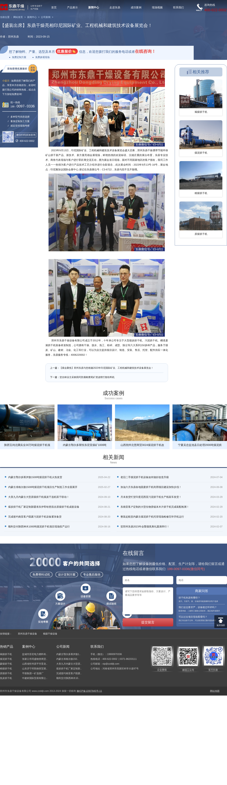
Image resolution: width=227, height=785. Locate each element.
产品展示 (72, 7)
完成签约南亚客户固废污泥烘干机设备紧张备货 (35, 516)
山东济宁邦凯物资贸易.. (34, 668)
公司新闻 (45, 17)
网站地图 (215, 691)
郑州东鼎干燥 (145, 150)
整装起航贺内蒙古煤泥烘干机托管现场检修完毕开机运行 (152, 516)
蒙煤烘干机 (6, 663)
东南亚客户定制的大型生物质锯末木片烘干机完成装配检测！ (155, 506)
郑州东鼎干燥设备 (27, 633)
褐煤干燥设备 (50, 633)
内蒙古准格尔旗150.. (67, 659)
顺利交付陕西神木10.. (67, 678)
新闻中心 (93, 7)
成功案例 (136, 7)
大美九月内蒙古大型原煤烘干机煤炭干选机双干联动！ (38, 497)
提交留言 (147, 622)
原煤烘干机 (6, 673)
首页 (54, 7)
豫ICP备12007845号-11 (89, 691)
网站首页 (18, 17)
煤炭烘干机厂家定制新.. (69, 668)
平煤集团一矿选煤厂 (33, 673)
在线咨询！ (145, 51)
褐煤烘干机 (6, 654)
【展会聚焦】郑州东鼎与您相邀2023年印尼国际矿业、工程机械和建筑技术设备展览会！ (106, 368)
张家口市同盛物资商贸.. (34, 659)
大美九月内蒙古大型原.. (69, 663)
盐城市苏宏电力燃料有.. (34, 654)
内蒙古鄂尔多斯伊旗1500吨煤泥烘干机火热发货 (35, 477)
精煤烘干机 (6, 668)
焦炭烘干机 (6, 678)
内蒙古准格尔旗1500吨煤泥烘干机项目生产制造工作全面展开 (42, 487)
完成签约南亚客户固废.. (69, 673)
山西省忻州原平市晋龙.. (34, 663)
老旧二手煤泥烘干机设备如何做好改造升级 (145, 477)
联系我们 (178, 7)
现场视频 (157, 7)
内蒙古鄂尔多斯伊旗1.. (68, 654)
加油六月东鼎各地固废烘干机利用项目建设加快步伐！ (151, 487)
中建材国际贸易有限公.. (34, 678)
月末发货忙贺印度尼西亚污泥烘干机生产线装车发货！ (151, 497)
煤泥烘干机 (6, 659)
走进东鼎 (114, 7)
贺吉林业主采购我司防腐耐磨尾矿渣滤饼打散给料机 (87, 377)
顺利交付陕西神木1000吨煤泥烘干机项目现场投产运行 (39, 526)
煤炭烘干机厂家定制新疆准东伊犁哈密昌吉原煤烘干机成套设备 (43, 506)
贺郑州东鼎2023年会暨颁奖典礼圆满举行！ (145, 526)
